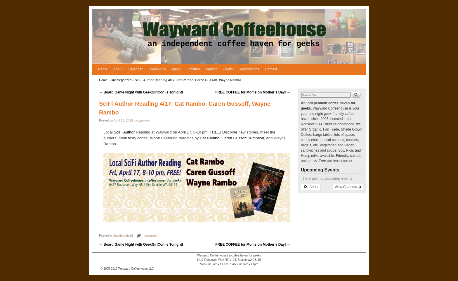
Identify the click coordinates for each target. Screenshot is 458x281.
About (117, 69)
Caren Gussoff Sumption (243, 138)
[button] (310, 187)
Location (193, 69)
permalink (150, 235)
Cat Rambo (209, 138)
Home (102, 69)
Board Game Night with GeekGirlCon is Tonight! (141, 92)
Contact (271, 69)
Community (157, 69)
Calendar (135, 69)
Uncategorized (121, 80)
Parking (212, 69)
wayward (144, 120)
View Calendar (348, 187)
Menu (176, 69)
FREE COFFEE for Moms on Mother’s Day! (252, 92)
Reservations (249, 69)
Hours (228, 69)
